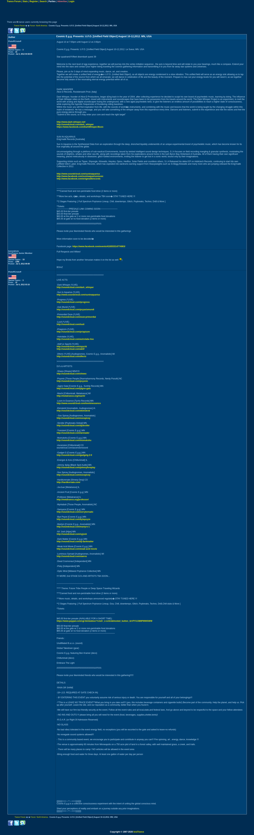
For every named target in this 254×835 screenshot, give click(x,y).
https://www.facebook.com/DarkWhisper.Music (80, 127)
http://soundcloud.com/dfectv (71, 356)
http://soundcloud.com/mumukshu (74, 440)
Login (71, 1)
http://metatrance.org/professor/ (73, 499)
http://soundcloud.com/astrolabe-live (75, 339)
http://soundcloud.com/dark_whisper (75, 124)
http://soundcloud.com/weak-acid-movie (77, 549)
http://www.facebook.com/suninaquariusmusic (80, 176)
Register (33, 1)
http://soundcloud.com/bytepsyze (73, 519)
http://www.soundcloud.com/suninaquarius (78, 174)
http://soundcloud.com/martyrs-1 (73, 526)
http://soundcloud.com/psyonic (72, 381)
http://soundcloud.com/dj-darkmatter (75, 541)
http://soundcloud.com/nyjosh (72, 534)
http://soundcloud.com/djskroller (73, 425)
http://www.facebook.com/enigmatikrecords (78, 179)
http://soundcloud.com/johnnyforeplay (76, 467)
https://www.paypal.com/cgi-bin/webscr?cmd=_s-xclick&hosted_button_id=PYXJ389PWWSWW (104, 621)
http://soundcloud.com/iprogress (73, 302)
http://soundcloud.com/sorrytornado (75, 512)
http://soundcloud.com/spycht (72, 346)
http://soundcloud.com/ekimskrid (73, 410)
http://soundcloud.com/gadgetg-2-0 (74, 455)
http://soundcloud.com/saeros (72, 556)
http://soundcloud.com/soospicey (73, 418)
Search (43, 1)
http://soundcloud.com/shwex (71, 373)
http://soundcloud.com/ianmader (73, 433)
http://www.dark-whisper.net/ (71, 122)
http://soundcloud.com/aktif (70, 349)
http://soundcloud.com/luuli (70, 324)
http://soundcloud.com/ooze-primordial (76, 317)
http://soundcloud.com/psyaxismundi (75, 309)
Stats (25, 1)
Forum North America (38, 26)
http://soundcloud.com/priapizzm (73, 332)
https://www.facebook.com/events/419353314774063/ (98, 246)
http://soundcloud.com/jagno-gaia (74, 388)
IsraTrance (138, 832)
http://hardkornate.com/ (68, 482)
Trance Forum (14, 1)
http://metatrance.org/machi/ (71, 396)
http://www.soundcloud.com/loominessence (79, 403)
